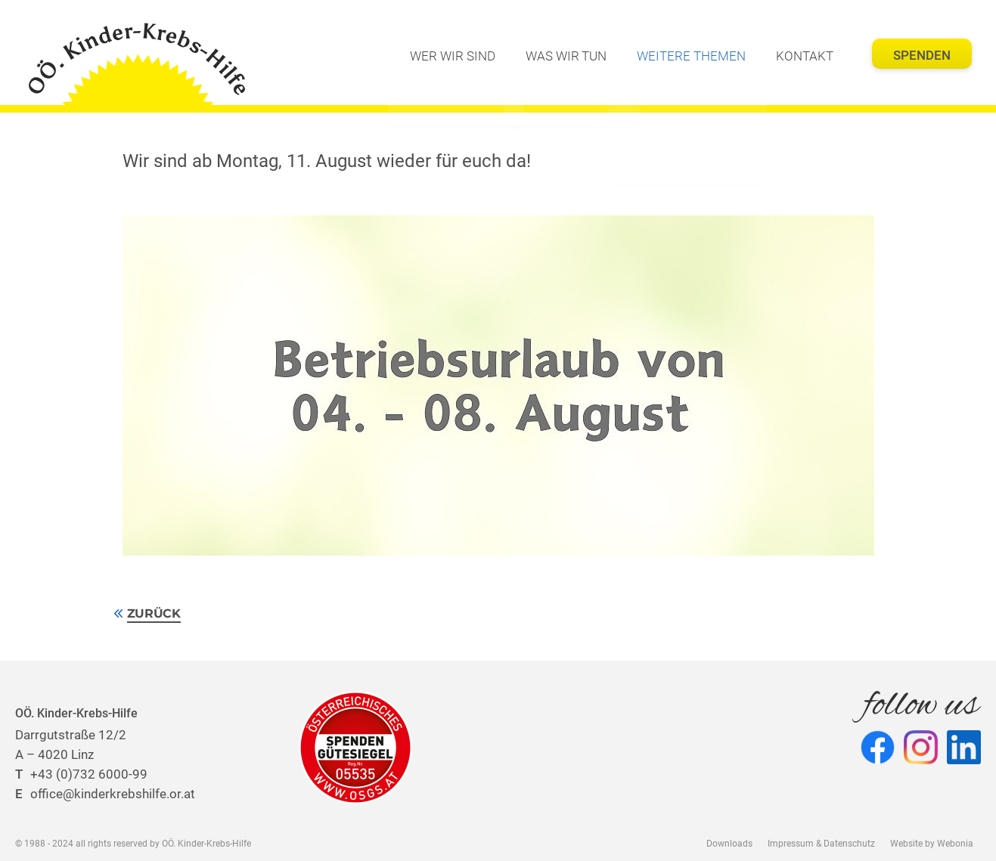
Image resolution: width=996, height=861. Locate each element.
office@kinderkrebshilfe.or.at (105, 793)
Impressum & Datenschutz (821, 843)
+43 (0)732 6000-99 (81, 774)
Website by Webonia (931, 843)
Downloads (729, 843)
